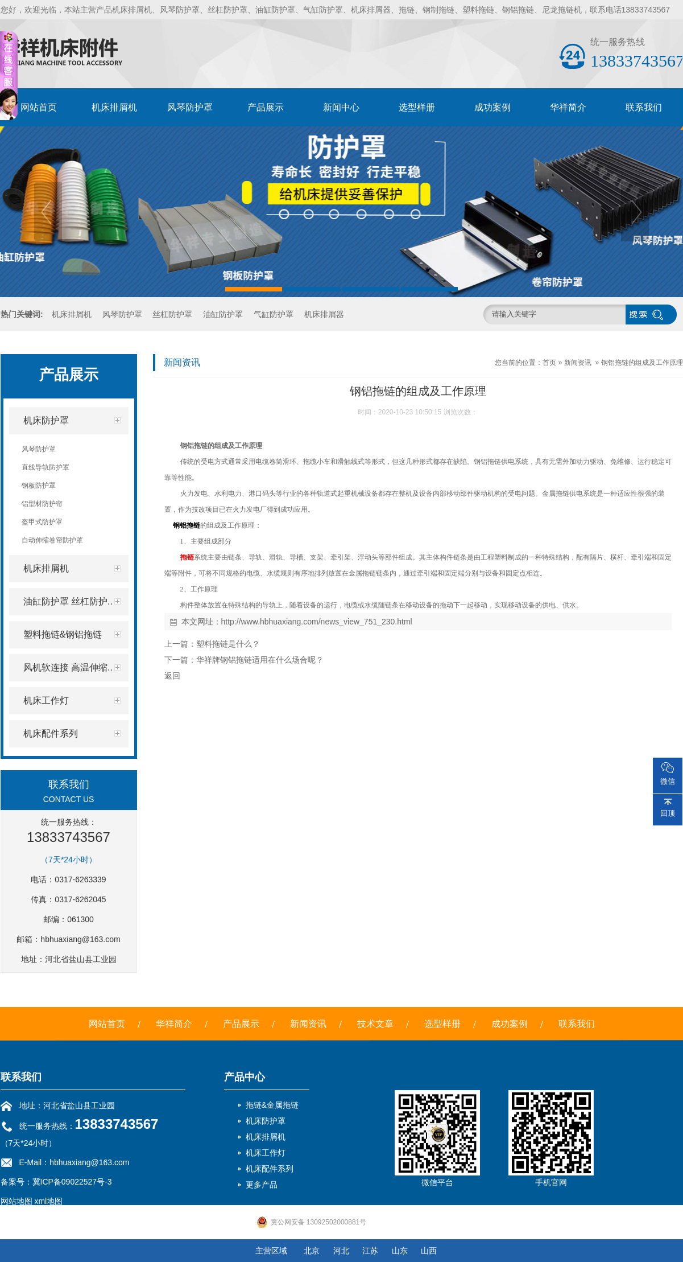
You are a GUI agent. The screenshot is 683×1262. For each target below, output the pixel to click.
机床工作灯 (265, 1152)
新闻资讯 (577, 363)
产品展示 (265, 107)
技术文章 (375, 1024)
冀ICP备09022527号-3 (72, 1181)
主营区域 (271, 1250)
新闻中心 (341, 107)
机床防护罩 (265, 1120)
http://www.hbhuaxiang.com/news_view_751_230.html (316, 621)
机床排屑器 (324, 314)
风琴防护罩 (190, 107)
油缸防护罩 (223, 314)
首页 (549, 363)
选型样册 (417, 107)
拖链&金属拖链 (272, 1104)
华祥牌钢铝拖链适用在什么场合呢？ (260, 659)
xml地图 (48, 1201)
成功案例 (492, 107)
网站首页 (38, 107)
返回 (172, 675)
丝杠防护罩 (172, 314)
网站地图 (16, 1201)
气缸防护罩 (273, 314)
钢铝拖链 (186, 525)
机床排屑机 (114, 107)
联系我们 (644, 107)
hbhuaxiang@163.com (80, 939)
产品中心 (244, 1077)
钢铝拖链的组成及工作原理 (642, 363)
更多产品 (262, 1184)
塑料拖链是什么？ (228, 643)
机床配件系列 (269, 1168)
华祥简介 (568, 107)
